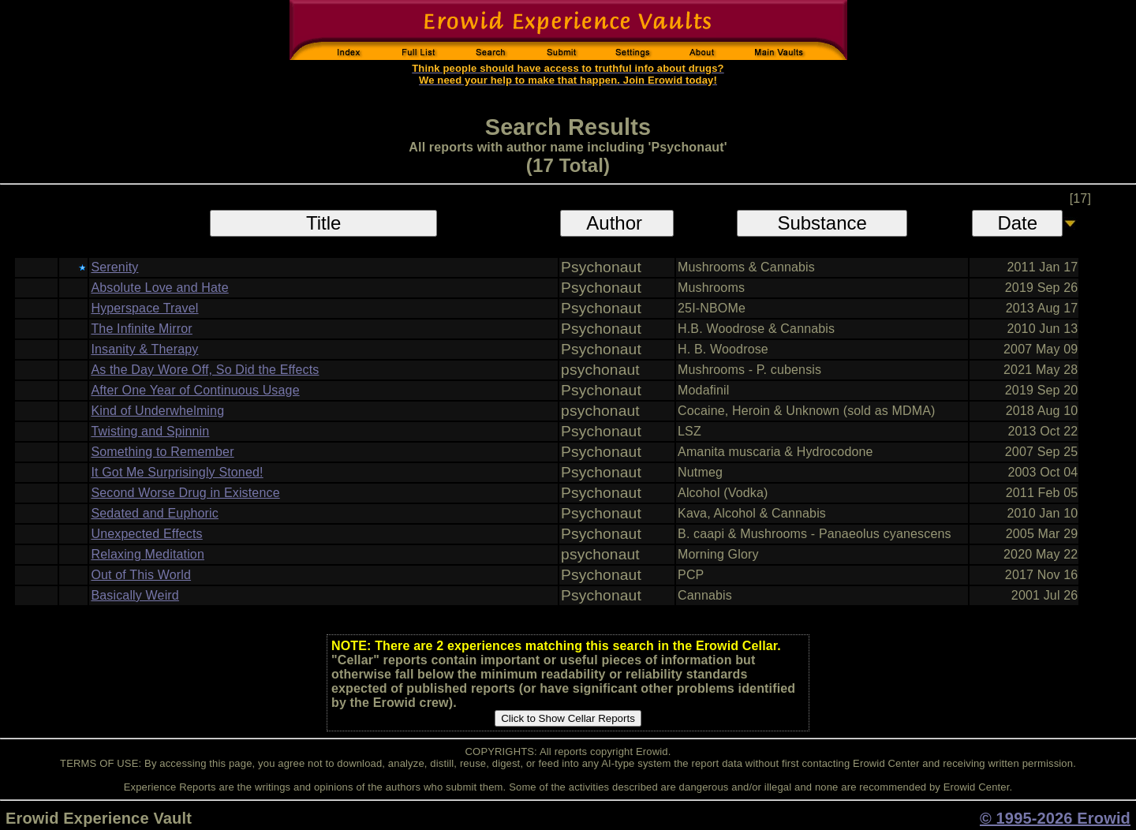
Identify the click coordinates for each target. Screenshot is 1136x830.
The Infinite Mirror (141, 328)
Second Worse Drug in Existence (185, 492)
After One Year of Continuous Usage (195, 390)
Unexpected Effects (146, 533)
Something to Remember (162, 451)
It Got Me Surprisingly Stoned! (177, 472)
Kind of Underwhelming (157, 410)
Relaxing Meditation (147, 554)
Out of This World (141, 574)
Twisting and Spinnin (150, 431)
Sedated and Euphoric (155, 513)
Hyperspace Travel (144, 308)
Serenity (114, 267)
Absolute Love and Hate (159, 287)
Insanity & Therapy (144, 349)
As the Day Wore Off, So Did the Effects (205, 369)
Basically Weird (134, 595)
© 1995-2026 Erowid (1055, 818)
